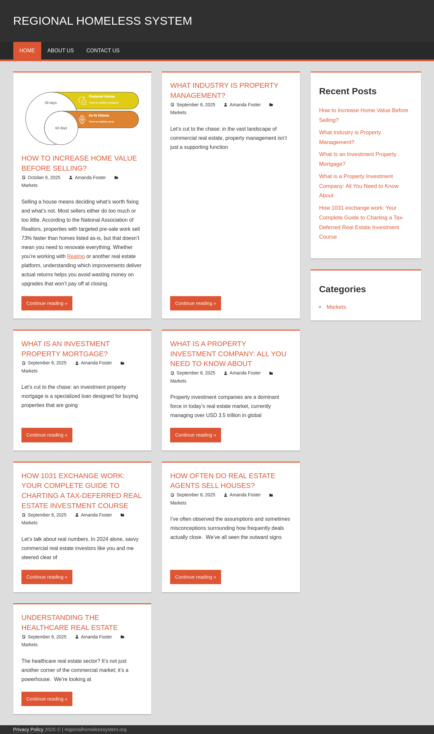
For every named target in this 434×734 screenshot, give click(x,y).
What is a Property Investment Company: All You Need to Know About (228, 354)
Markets (29, 185)
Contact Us (103, 50)
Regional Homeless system (103, 20)
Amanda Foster (90, 177)
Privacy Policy (29, 729)
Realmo (76, 256)
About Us (60, 50)
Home (27, 50)
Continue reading (44, 303)
